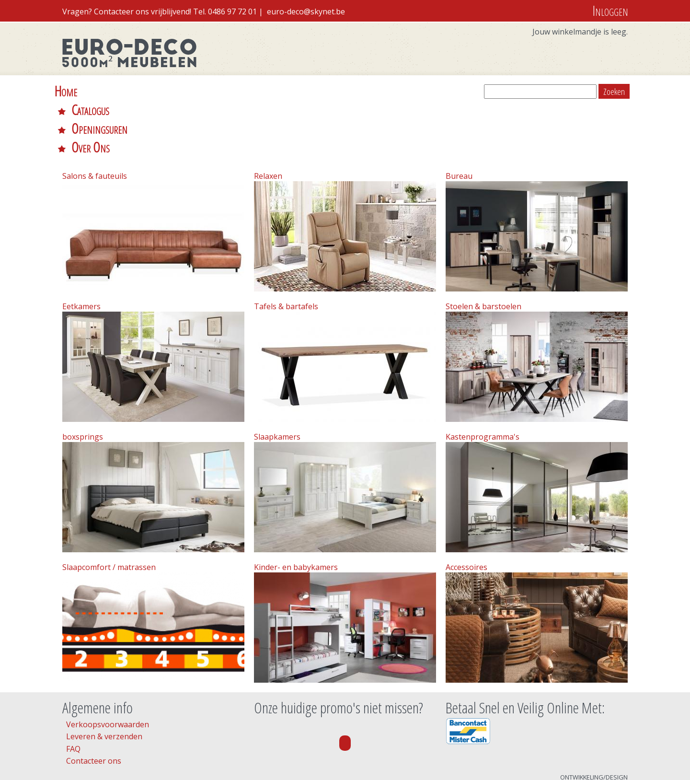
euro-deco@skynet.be (306, 11)
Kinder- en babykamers (296, 511)
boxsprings (82, 380)
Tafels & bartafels (286, 250)
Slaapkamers (277, 380)
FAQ (73, 692)
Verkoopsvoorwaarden (107, 668)
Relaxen (268, 120)
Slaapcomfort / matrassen (109, 511)
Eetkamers (81, 250)
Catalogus (122, 90)
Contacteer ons (93, 704)
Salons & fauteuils (94, 120)
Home (65, 90)
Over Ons (268, 90)
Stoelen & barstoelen (483, 250)
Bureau (459, 120)
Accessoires (466, 511)
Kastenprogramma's (482, 380)
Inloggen (610, 10)
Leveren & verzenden (104, 680)
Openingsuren (195, 90)
